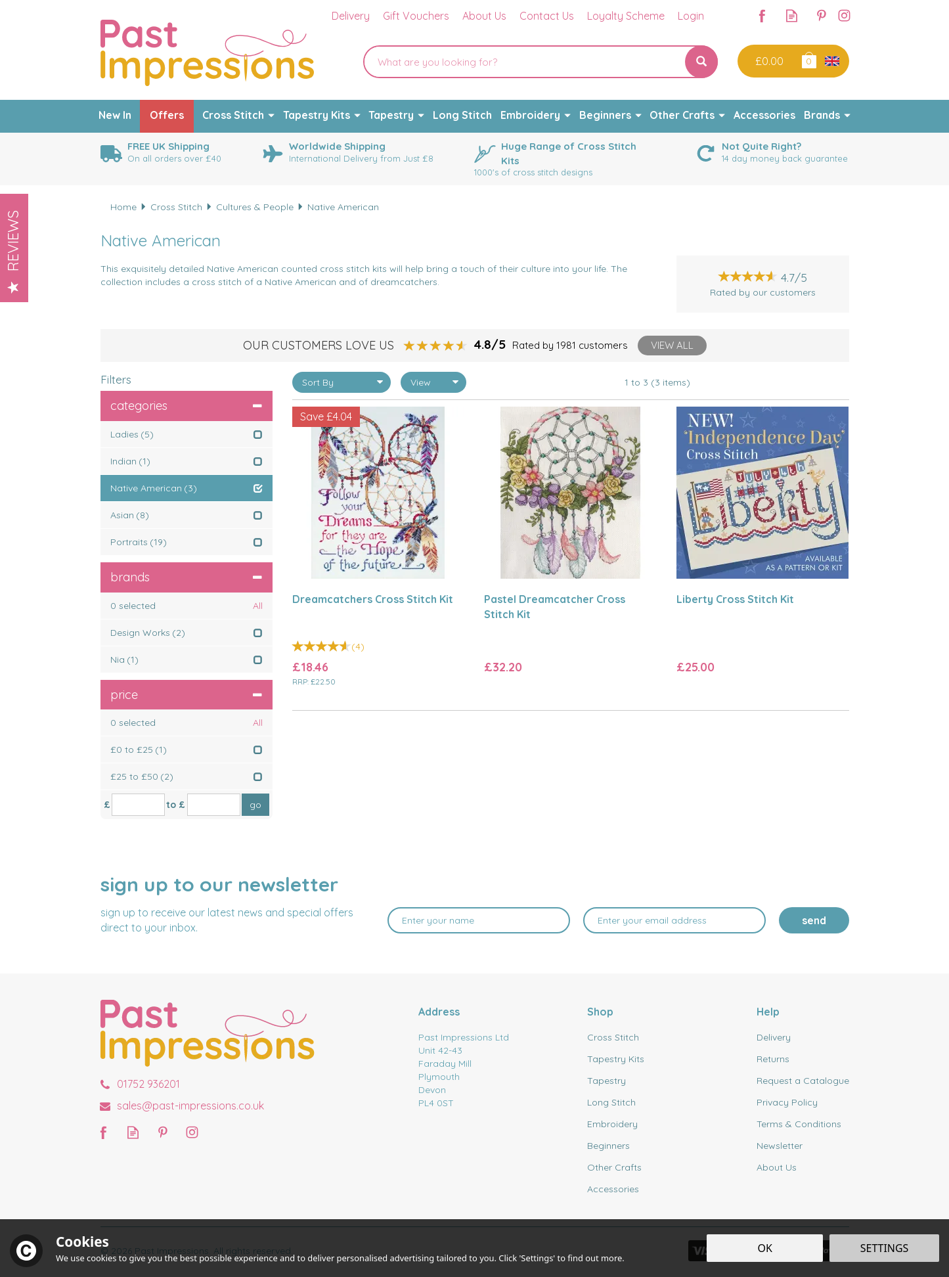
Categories (186, 405)
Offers (167, 115)
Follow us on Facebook (762, 15)
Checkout (768, 61)
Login (691, 15)
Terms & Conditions (799, 1124)
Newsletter (780, 1146)
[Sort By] (341, 382)
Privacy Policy (787, 1102)
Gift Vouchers (416, 15)
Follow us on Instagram (844, 15)
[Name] (478, 920)
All (258, 606)
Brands (186, 577)
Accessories (613, 1189)
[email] (674, 920)
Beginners (608, 1146)
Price (186, 694)
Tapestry (606, 1081)
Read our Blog (791, 15)
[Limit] (433, 382)
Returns (773, 1059)
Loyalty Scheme (626, 15)
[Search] (524, 62)
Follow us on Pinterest (821, 15)
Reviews (13, 251)
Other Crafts (614, 1167)
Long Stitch (611, 1102)
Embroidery (612, 1124)
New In (115, 115)
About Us (777, 1167)
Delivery (774, 1037)
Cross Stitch (613, 1037)
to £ (175, 805)
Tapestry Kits (615, 1059)
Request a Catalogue (803, 1081)
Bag (808, 59)
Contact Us (546, 15)
